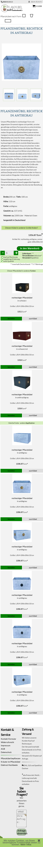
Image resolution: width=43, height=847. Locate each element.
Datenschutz (6, 752)
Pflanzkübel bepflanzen (10, 758)
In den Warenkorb (29, 248)
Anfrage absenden (21, 832)
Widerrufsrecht (7, 742)
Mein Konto (35, 2)
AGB (3, 749)
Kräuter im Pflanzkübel (10, 762)
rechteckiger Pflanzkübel (22, 297)
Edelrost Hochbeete (9, 765)
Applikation (30, 423)
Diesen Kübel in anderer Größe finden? (21, 228)
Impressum (5, 745)
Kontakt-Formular (8, 739)
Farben (33, 271)
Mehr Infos (26, 844)
